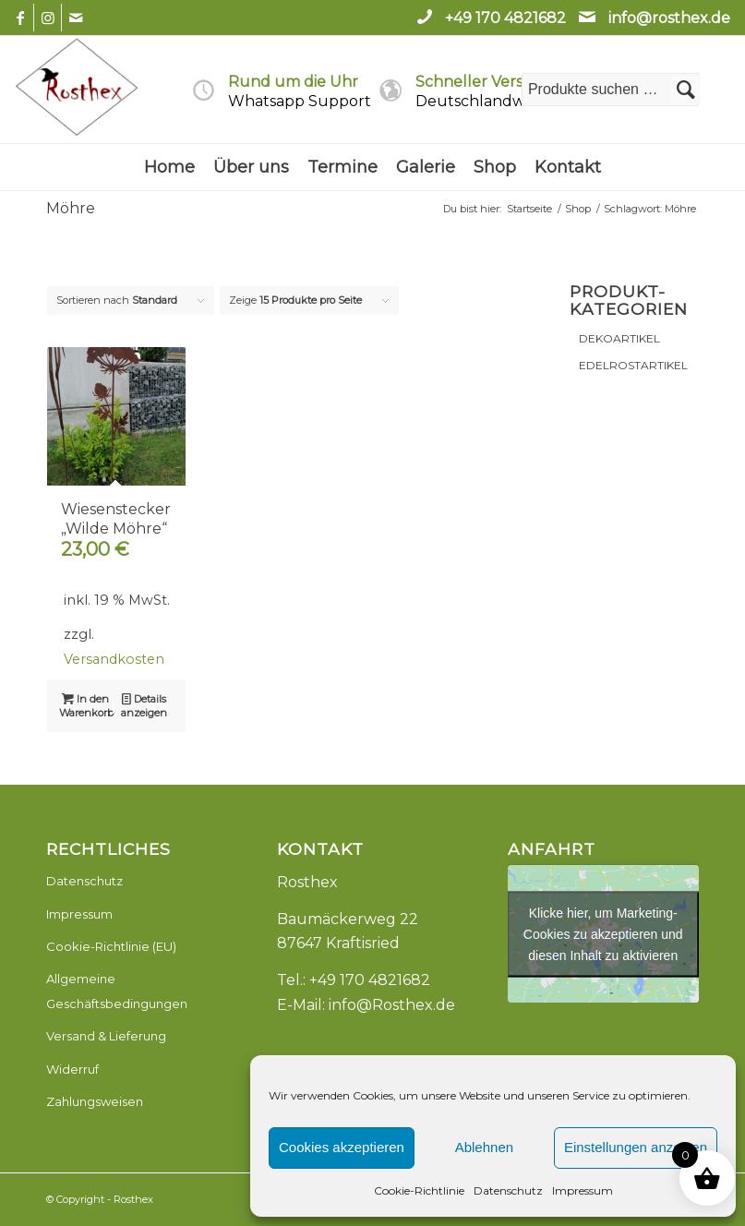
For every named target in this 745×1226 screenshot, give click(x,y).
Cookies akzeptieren (341, 1147)
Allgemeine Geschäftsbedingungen (116, 990)
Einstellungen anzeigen (635, 1147)
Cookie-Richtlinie (419, 1190)
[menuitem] (169, 167)
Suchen (686, 89)
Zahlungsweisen (94, 1101)
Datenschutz (508, 1190)
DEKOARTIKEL (619, 338)
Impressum (582, 1190)
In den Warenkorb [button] (86, 705)
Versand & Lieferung (106, 1035)
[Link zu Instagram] (47, 17)
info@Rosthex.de (392, 1005)
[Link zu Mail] (76, 17)
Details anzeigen (144, 705)
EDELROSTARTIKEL (633, 365)
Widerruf (72, 1069)
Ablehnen (484, 1147)
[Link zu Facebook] (19, 17)
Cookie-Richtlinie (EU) (111, 946)
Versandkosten (114, 659)
